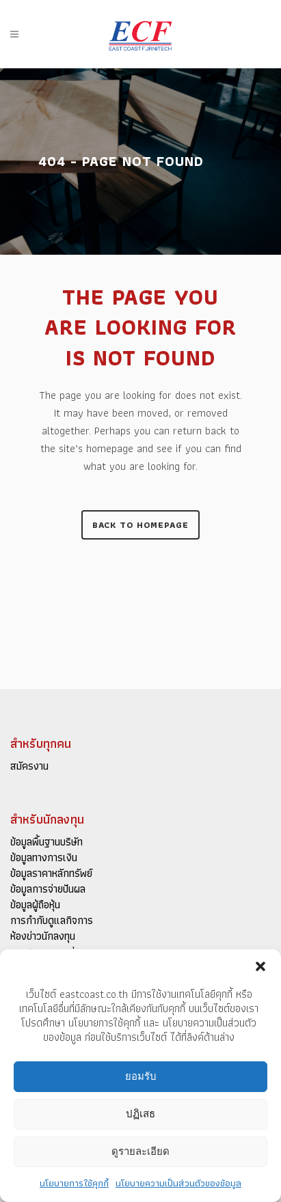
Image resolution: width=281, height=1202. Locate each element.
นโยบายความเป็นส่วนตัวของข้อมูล (178, 1186)
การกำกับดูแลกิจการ (51, 921)
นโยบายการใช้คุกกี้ (74, 1186)
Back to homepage (140, 525)
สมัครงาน (29, 766)
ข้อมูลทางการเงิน (43, 858)
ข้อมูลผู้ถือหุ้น (35, 905)
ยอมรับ (141, 1080)
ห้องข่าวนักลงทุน (42, 936)
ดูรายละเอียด (140, 1155)
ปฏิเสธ (140, 1117)
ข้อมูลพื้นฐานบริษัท (46, 842)
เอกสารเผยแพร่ (42, 952)
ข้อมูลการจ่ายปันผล (47, 889)
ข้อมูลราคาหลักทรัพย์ (51, 873)
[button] (260, 970)
